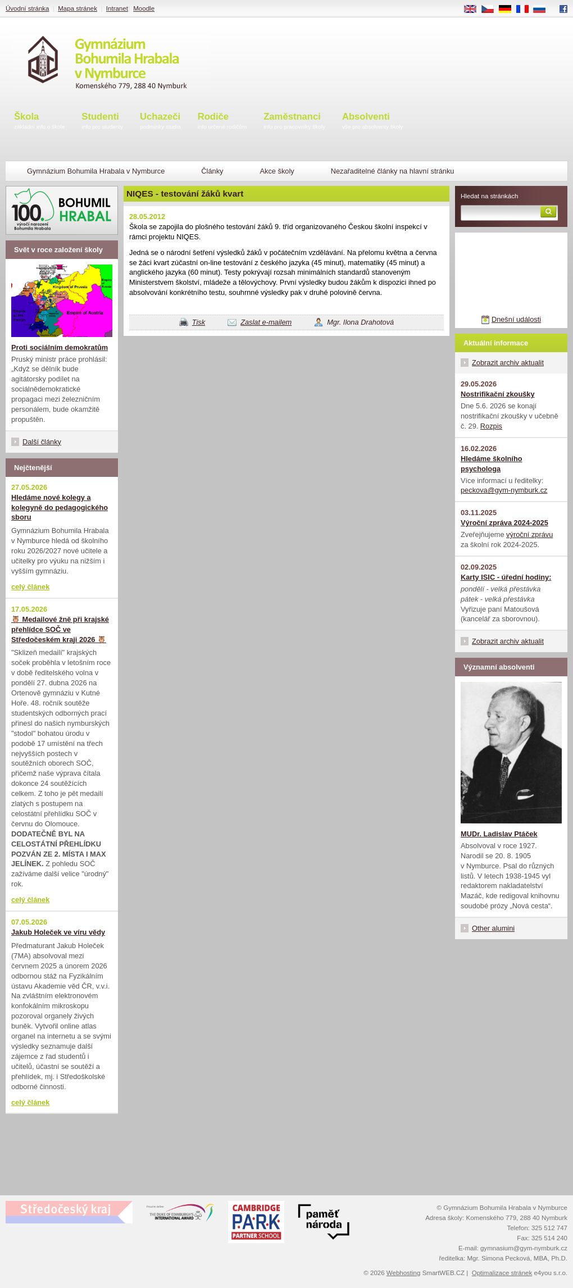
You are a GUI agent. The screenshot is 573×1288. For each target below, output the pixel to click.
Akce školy (277, 171)
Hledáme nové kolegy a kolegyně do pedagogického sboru (59, 507)
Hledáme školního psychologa (491, 463)
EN (474, 9)
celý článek (30, 586)
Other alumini (493, 928)
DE (508, 9)
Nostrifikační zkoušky (498, 394)
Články (212, 171)
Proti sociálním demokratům (59, 347)
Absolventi (372, 121)
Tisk (198, 322)
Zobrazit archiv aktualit (508, 362)
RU (543, 9)
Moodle (143, 8)
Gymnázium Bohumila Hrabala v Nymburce (96, 171)
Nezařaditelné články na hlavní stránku (392, 171)
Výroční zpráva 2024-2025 (504, 522)
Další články (41, 442)
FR (526, 9)
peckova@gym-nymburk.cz (504, 490)
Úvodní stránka (27, 8)
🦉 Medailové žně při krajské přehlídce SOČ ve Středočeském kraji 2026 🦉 (60, 629)
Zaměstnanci (294, 121)
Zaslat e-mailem (266, 322)
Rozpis (491, 426)
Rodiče (222, 121)
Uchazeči (160, 121)
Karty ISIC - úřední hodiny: (506, 577)
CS (491, 9)
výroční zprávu (529, 534)
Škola (39, 121)
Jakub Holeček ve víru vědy (58, 932)
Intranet (117, 8)
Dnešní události (516, 319)
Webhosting (403, 1272)
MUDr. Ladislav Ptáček (499, 834)
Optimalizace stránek (502, 1272)
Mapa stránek (77, 8)
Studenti (102, 121)
